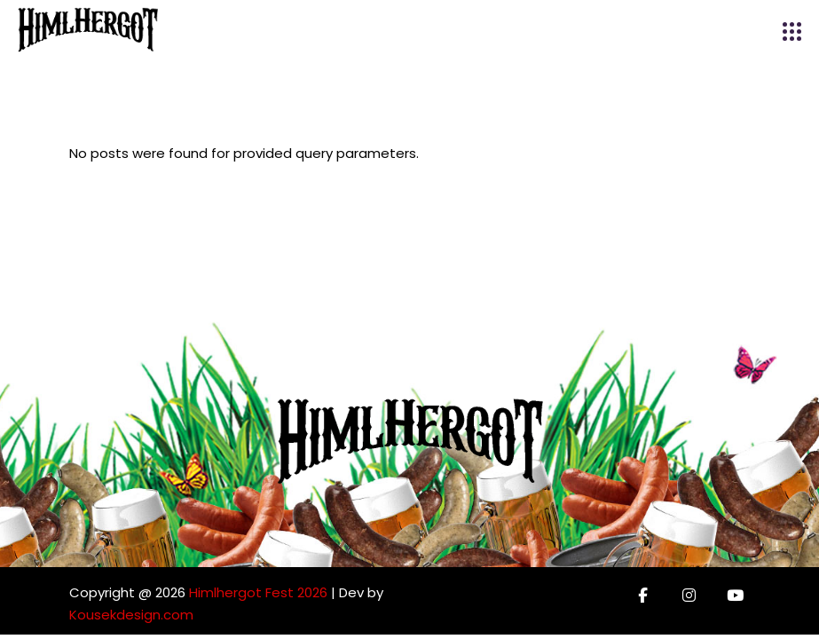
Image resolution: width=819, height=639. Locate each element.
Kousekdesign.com (131, 614)
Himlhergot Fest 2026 (258, 592)
